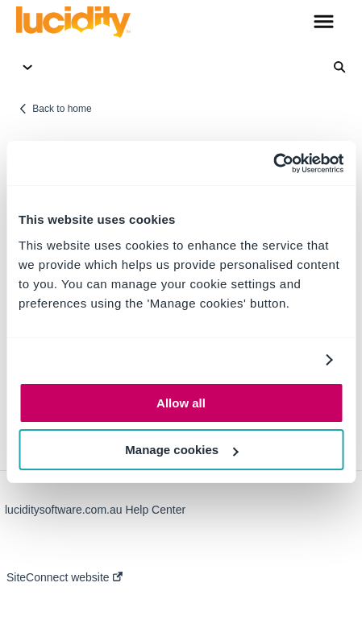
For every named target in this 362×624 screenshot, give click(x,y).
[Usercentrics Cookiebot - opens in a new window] (272, 163)
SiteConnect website (64, 577)
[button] (324, 22)
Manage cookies (181, 450)
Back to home (61, 108)
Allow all (181, 403)
